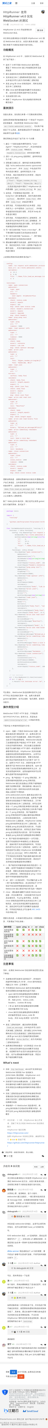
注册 (33, 3)
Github (21, 1392)
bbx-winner (13, 1251)
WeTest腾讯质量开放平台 (28, 1401)
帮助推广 (34, 1392)
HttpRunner (11, 12)
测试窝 (32, 1403)
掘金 (12, 1403)
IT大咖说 (16, 1405)
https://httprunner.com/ (18, 1133)
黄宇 (9, 1344)
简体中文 (13, 1407)
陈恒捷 (10, 1189)
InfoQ (43, 1401)
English (30, 1407)
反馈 (14, 1392)
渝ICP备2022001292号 (34, 1419)
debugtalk (12, 1174)
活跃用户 (18, 1390)
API (27, 1392)
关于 (11, 1390)
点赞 (42, 1167)
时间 (36, 1167)
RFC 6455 (36, 909)
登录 (42, 3)
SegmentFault (22, 1403)
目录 (40, 30)
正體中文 (22, 1407)
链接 (18, 133)
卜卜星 (6, 24)
